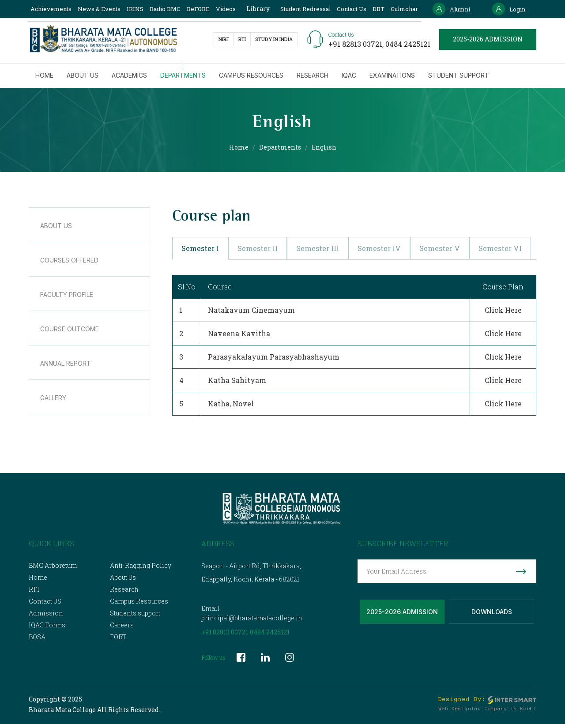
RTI (242, 39)
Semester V (439, 248)
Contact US (45, 601)
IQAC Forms (47, 625)
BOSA (37, 637)
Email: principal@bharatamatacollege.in (251, 613)
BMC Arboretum (53, 565)
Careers (122, 625)
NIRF (223, 39)
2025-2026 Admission (402, 611)
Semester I (200, 248)
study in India (274, 39)
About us (82, 75)
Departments (183, 75)
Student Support (458, 75)
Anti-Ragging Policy (140, 565)
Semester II (257, 248)
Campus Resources (251, 75)
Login (508, 9)
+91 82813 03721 (224, 632)
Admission (46, 613)
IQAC (349, 75)
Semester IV (379, 248)
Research (312, 75)
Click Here (503, 310)
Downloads (491, 611)
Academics (129, 75)
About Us (123, 577)
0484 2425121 (407, 44)
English (324, 147)
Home (44, 75)
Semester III (317, 248)
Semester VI (500, 248)
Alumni (451, 9)
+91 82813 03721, (356, 44)
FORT (118, 637)
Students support (135, 613)
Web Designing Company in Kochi (487, 709)
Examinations (392, 75)
